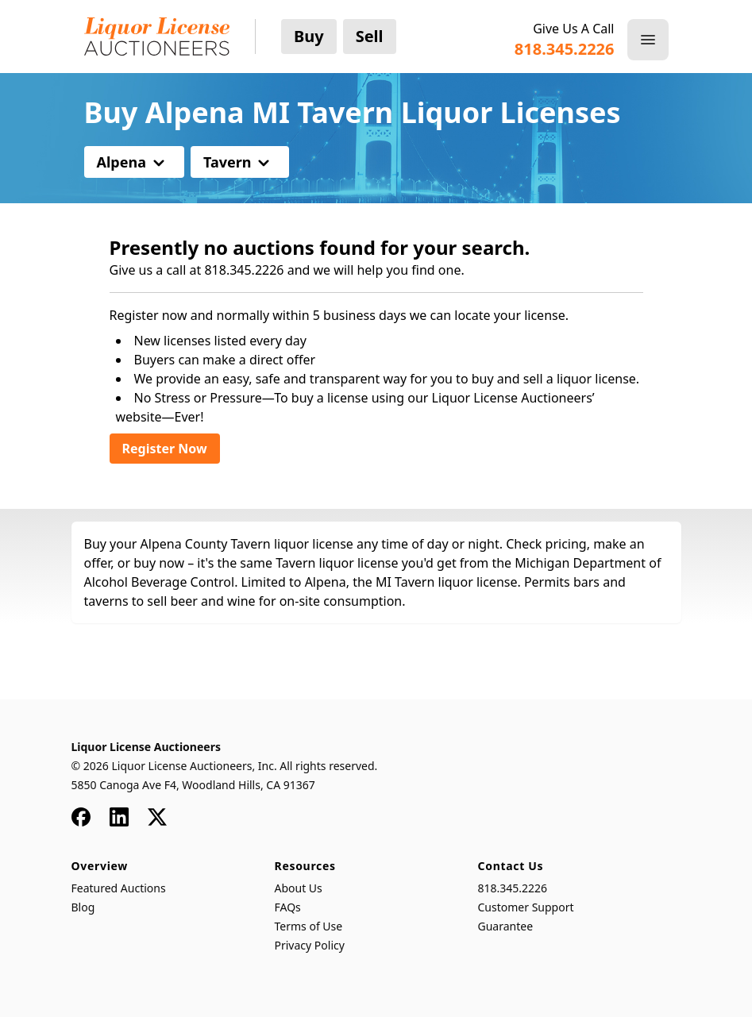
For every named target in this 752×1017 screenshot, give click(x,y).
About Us (298, 888)
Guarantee (506, 926)
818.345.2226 (513, 888)
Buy (309, 36)
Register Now (164, 448)
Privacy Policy (310, 945)
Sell (370, 36)
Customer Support (526, 907)
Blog (83, 907)
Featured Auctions (118, 888)
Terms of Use (309, 926)
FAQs (288, 907)
